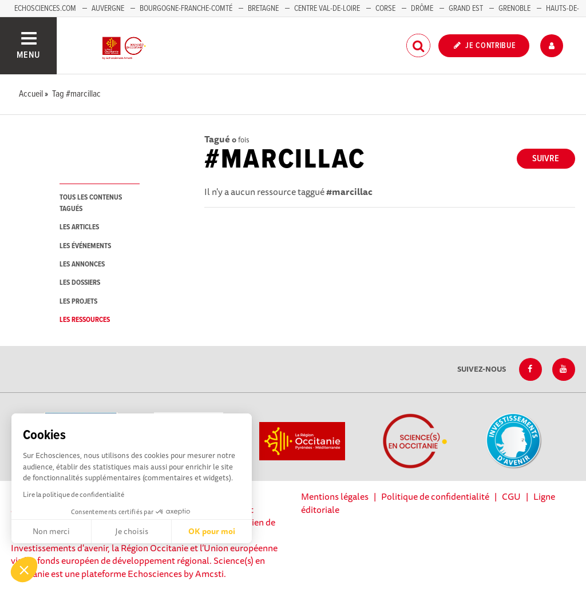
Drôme (422, 8)
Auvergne (108, 8)
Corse (385, 8)
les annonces (82, 264)
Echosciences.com (45, 8)
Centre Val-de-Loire (327, 8)
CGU (511, 496)
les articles (79, 227)
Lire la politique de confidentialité (73, 494)
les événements (85, 246)
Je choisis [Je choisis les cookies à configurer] (131, 531)
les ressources (85, 320)
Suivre (545, 159)
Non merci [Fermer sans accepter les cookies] (51, 531)
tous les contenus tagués (91, 203)
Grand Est (466, 8)
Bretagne (263, 8)
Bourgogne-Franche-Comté (186, 8)
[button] (24, 569)
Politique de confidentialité (435, 496)
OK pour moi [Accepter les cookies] (211, 531)
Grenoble (515, 8)
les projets (78, 302)
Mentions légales (335, 496)
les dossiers (80, 283)
